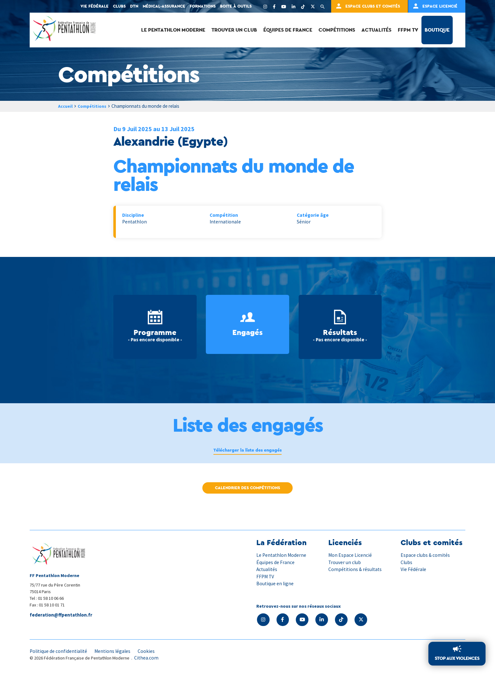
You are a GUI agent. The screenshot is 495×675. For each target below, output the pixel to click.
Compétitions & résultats (356, 569)
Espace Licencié (439, 6)
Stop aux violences (455, 658)
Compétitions (337, 30)
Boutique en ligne (275, 584)
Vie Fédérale (413, 569)
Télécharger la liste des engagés (247, 450)
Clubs (119, 6)
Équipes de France (287, 30)
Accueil (66, 106)
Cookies (149, 651)
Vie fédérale (95, 6)
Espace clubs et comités (372, 6)
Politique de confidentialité (59, 651)
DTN (134, 6)
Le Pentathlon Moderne (173, 30)
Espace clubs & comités (426, 555)
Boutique (437, 30)
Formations (203, 6)
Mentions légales (115, 651)
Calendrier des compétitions (247, 488)
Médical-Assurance (164, 6)
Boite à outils (236, 6)
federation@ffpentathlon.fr (62, 615)
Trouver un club (234, 30)
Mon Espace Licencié (350, 555)
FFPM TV (408, 30)
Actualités (376, 30)
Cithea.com (146, 658)
